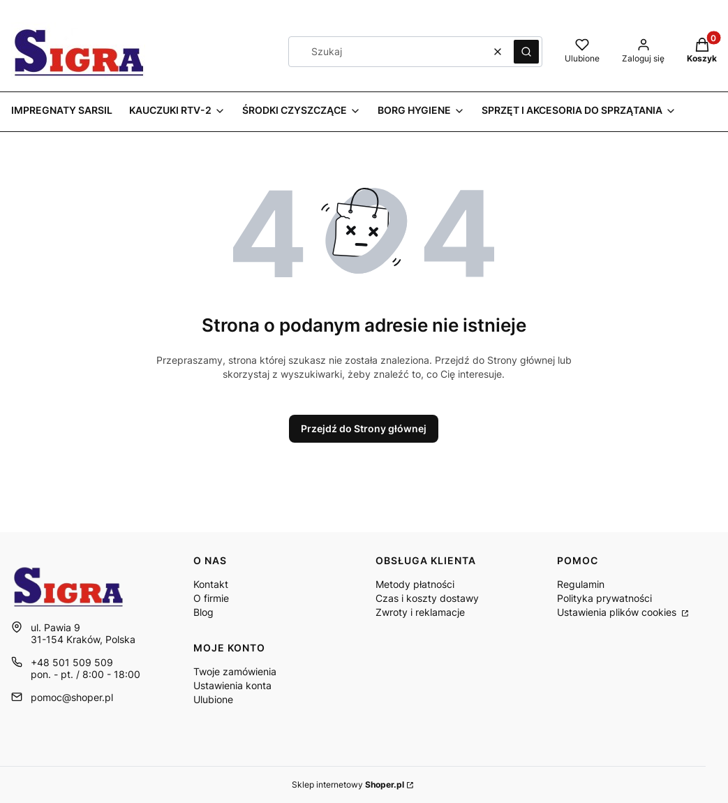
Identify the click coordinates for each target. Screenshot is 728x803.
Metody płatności (415, 584)
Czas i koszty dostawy (427, 598)
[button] (526, 52)
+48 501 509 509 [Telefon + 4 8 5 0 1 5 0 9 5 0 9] (72, 662)
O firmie (211, 598)
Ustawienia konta (232, 685)
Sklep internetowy (348, 784)
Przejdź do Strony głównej (363, 428)
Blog (203, 612)
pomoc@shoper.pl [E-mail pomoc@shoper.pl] (72, 697)
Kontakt (210, 584)
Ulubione (213, 699)
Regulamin (580, 584)
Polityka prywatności (604, 598)
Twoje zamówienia (234, 671)
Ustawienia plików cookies (618, 612)
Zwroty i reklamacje (420, 612)
